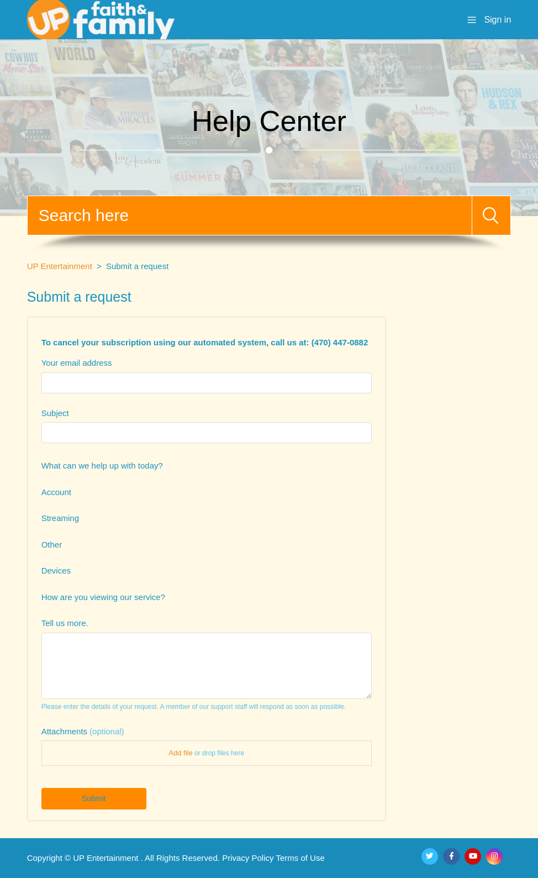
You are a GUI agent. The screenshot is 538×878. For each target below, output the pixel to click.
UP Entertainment (59, 266)
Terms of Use (300, 858)
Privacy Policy (247, 858)
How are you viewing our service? (103, 597)
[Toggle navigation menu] (471, 19)
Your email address (76, 362)
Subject (55, 413)
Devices (56, 570)
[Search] (250, 215)
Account (56, 492)
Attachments (82, 731)
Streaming (60, 518)
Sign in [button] (497, 19)
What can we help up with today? (102, 465)
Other (51, 544)
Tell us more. (64, 623)
